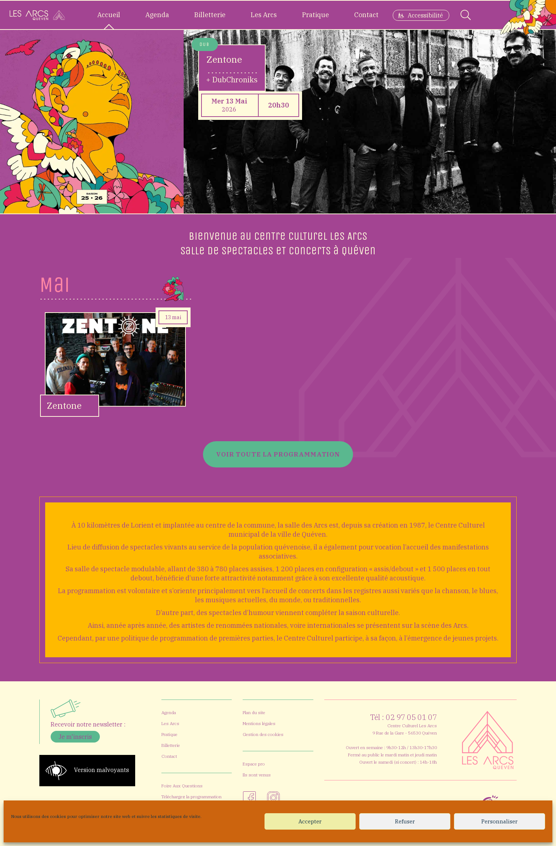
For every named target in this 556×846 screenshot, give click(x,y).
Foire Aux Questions (182, 785)
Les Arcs (264, 15)
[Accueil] (37, 15)
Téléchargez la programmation (191, 796)
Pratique (315, 15)
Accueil (108, 15)
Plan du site (254, 712)
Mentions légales (259, 723)
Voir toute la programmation (278, 454)
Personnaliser (499, 821)
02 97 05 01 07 (411, 717)
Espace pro (254, 764)
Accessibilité (425, 15)
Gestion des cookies (263, 734)
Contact (366, 15)
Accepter (310, 821)
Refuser (405, 821)
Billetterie (210, 15)
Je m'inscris (75, 736)
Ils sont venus (257, 775)
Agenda (157, 15)
